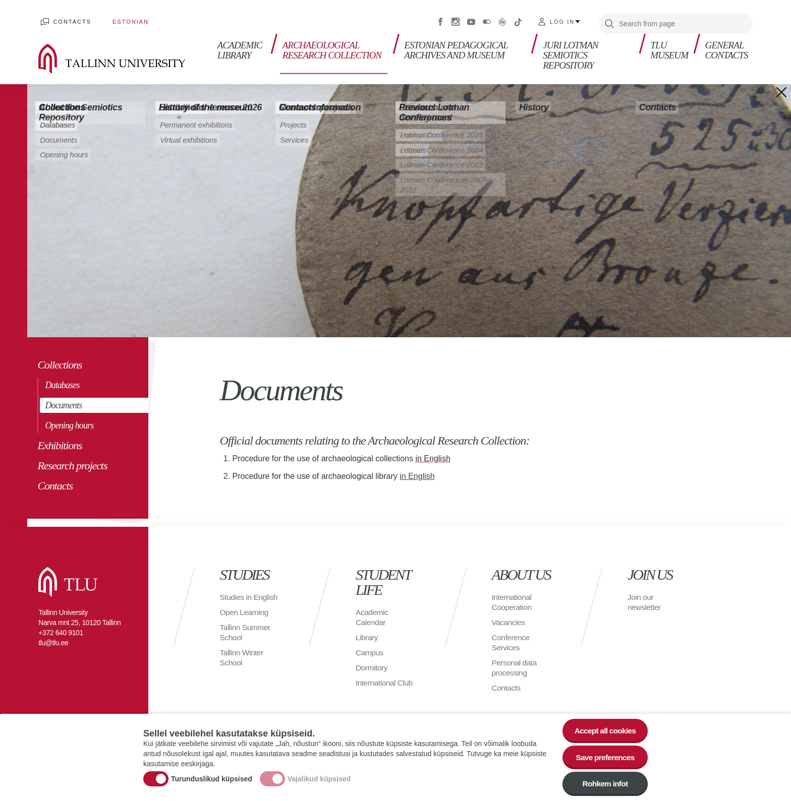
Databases (62, 382)
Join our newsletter (645, 598)
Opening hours (69, 422)
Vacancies (509, 618)
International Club (385, 679)
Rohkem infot (603, 783)
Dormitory (372, 664)
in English (417, 472)
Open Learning (245, 618)
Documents (63, 402)
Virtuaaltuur (502, 20)
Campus (370, 649)
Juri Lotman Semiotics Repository (570, 50)
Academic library (238, 45)
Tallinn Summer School (246, 639)
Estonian (124, 20)
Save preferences (604, 755)
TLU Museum (668, 45)
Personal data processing (515, 664)
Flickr (487, 20)
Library (367, 634)
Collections (59, 361)
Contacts (70, 20)
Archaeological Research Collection (333, 45)
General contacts (727, 45)
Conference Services (511, 639)
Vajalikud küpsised (319, 777)
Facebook (440, 20)
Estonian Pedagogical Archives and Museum (457, 45)
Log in (562, 20)
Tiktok (518, 20)
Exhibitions (59, 442)
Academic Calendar (372, 613)
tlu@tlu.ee (53, 639)
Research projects (72, 462)
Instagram (455, 20)
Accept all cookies (603, 727)
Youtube (471, 20)
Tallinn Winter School (242, 664)
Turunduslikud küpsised (211, 777)
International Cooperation (512, 598)
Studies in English (236, 598)
